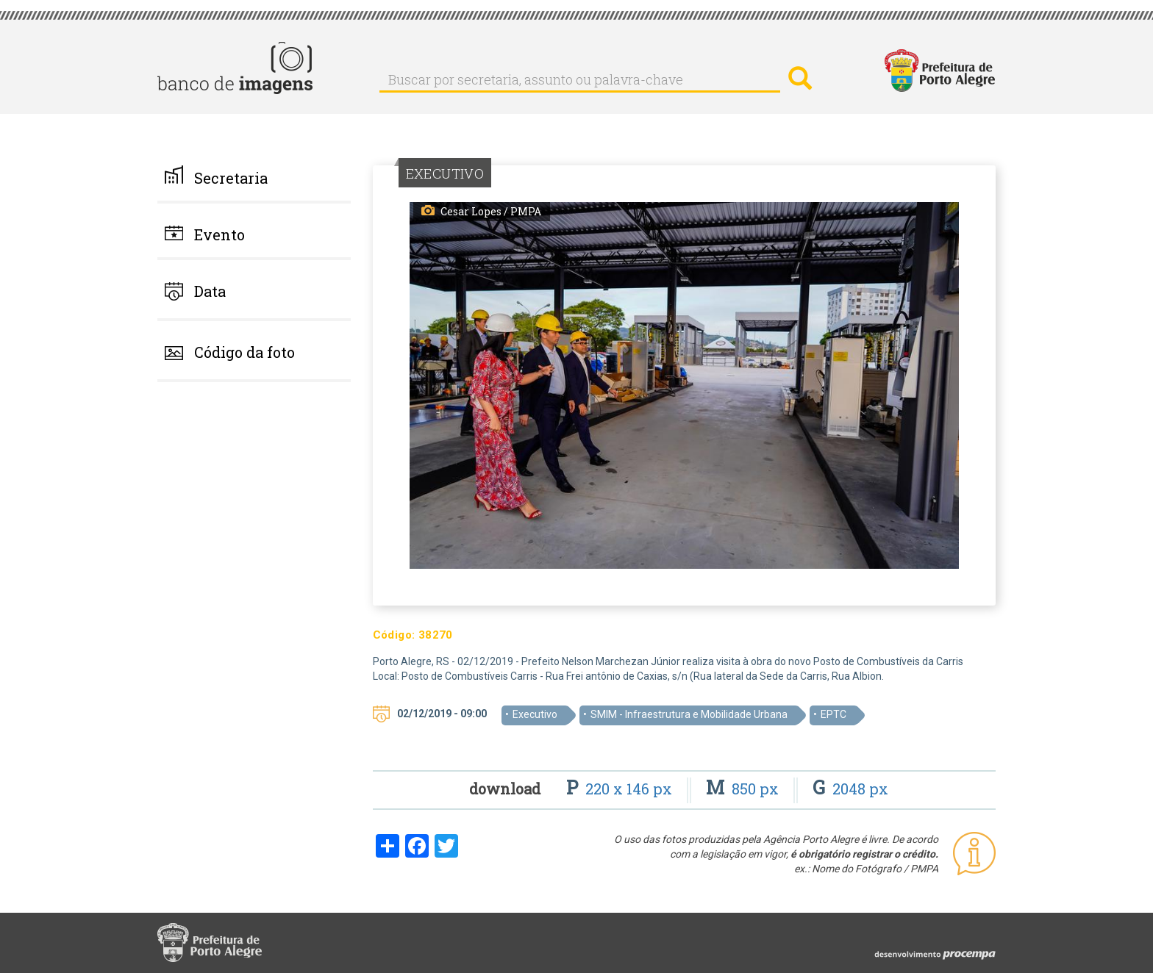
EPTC (833, 714)
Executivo (535, 714)
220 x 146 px (621, 788)
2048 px (850, 788)
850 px (744, 788)
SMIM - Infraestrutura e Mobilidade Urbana (689, 714)
